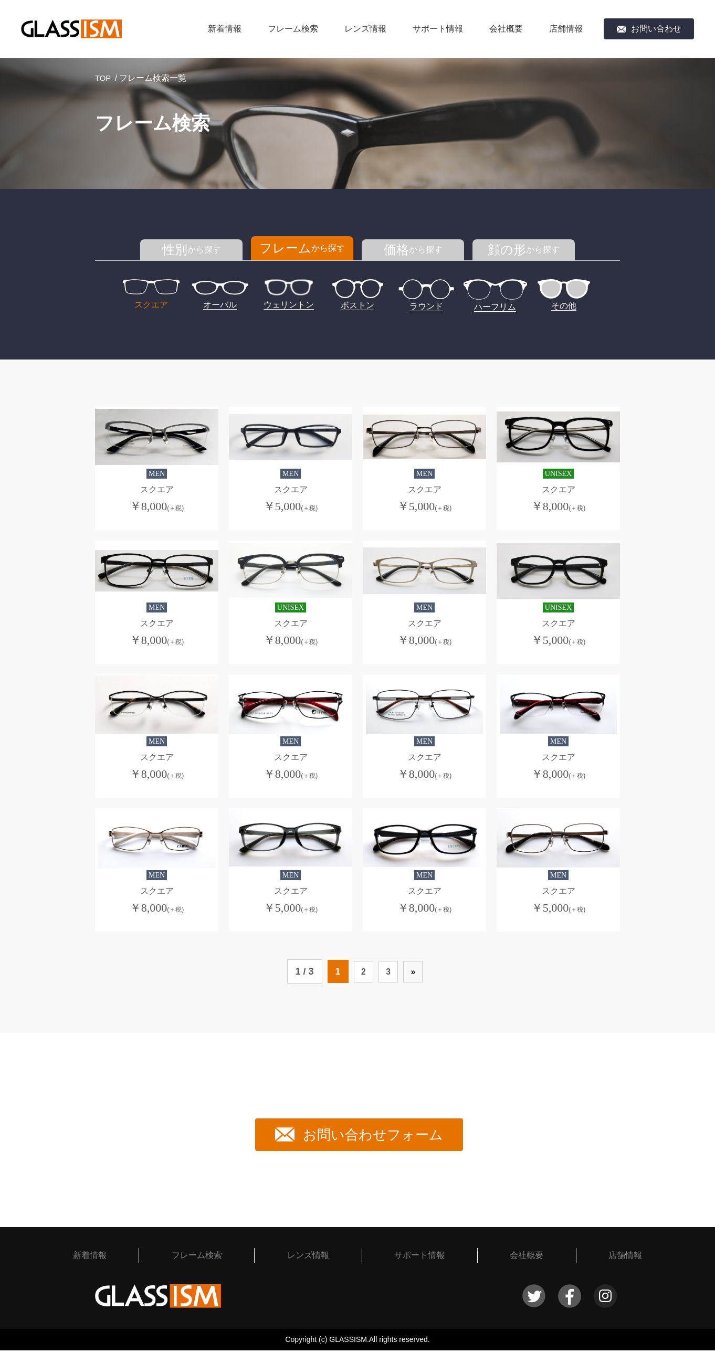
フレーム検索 (293, 28)
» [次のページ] (415, 974)
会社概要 (506, 28)
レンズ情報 (365, 28)
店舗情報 (566, 28)
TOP (103, 77)
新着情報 (224, 28)
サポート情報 (438, 28)
